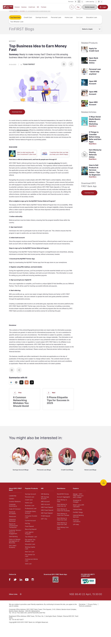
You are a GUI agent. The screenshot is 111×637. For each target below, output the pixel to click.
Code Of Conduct (14, 512)
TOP (103, 485)
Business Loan (29, 509)
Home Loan (69, 21)
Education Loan (91, 21)
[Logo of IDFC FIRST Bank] (8, 7)
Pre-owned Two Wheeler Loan (30, 543)
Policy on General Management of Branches (14, 544)
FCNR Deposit (45, 519)
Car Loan (79, 21)
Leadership (12, 499)
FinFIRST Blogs (78, 515)
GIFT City (44, 522)
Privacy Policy (92, 607)
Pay (78, 7)
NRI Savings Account (45, 501)
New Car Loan (29, 555)
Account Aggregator (63, 500)
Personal (17, 7)
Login (103, 7)
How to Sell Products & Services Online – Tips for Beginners (94, 173)
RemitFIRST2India (63, 497)
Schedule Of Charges (77, 504)
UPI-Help (76, 527)
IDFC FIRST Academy (12, 549)
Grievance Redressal (12, 523)
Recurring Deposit (30, 532)
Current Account (30, 524)
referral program (22, 133)
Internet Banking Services (78, 519)
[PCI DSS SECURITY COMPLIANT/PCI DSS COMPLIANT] (88, 584)
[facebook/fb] (9, 583)
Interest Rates (77, 512)
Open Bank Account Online (93, 63)
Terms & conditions (85, 609)
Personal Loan (56, 21)
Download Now (17, 115)
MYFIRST (22, 14)
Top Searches (15, 21)
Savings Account (41, 21)
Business (24, 7)
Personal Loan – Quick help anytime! (95, 74)
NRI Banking (45, 497)
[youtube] (26, 583)
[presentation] (10, 459)
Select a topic (87, 32)
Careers (11, 502)
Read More (92, 129)
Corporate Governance (13, 508)
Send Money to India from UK (62, 508)
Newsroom (12, 519)
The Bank (43, 7)
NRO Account (45, 507)
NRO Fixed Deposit (47, 513)
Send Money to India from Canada (63, 517)
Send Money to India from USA (62, 522)
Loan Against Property (29, 536)
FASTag (27, 526)
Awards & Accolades (12, 516)
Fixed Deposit (29, 529)
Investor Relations (15, 504)
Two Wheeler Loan (16, 25)
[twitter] (15, 583)
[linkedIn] (21, 583)
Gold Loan (28, 567)
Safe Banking (13, 539)
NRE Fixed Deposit (47, 510)
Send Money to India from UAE (62, 526)
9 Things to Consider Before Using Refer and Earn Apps (95, 140)
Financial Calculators (76, 524)
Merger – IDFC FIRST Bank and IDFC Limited (78, 498)
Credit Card (31, 7)
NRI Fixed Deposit (47, 516)
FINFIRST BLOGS (13, 14)
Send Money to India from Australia (63, 513)
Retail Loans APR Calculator (78, 509)
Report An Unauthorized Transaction (13, 528)
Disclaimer (82, 607)
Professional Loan (30, 511)
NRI (38, 7)
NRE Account (45, 504)
